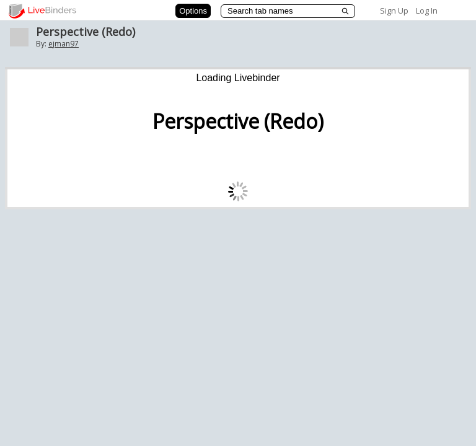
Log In (427, 10)
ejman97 (63, 43)
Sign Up (394, 10)
